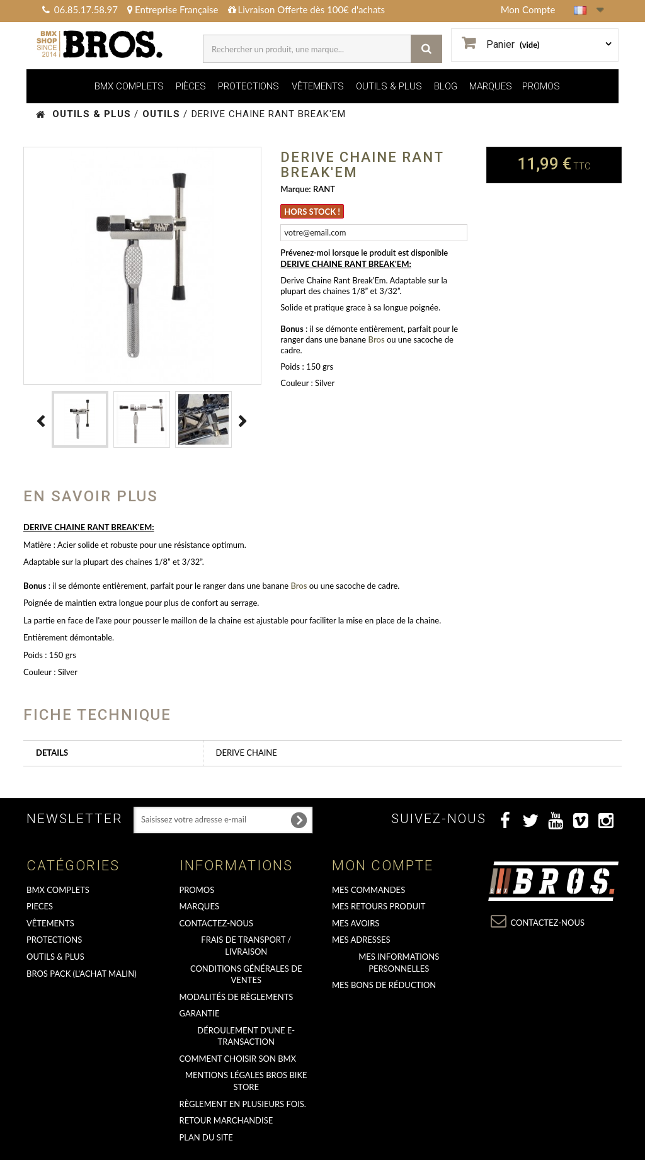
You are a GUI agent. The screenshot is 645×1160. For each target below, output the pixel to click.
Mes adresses (361, 940)
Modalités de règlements (237, 997)
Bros (376, 339)
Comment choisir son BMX (238, 1059)
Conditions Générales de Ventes (246, 975)
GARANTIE (200, 1013)
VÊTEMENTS (318, 86)
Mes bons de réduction (384, 985)
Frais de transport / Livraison (246, 946)
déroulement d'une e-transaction (246, 1036)
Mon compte (382, 865)
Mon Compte (528, 9)
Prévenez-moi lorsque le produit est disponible (364, 252)
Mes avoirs (355, 923)
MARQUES (490, 86)
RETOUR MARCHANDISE (226, 1120)
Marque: (295, 189)
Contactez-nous (217, 923)
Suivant (243, 421)
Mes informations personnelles (398, 963)
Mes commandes (368, 890)
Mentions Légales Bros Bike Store (246, 1081)
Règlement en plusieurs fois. (243, 1104)
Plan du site (206, 1137)
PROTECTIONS (248, 86)
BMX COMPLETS (129, 86)
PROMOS (541, 86)
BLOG (445, 86)
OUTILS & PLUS (389, 86)
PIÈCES (191, 86)
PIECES (39, 906)
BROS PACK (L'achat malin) (81, 974)
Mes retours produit (378, 906)
